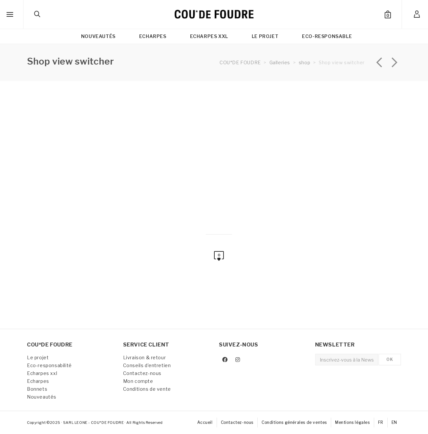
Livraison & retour (144, 357)
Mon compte (138, 381)
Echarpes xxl (42, 373)
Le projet (38, 357)
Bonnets (37, 389)
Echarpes (38, 381)
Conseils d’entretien (147, 365)
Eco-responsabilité (49, 365)
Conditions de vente (147, 389)
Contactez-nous (142, 373)
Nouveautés (41, 397)
